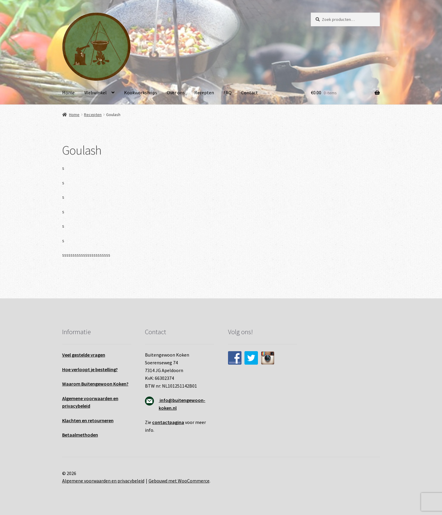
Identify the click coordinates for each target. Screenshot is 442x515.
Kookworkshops (140, 92)
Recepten (204, 92)
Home (68, 92)
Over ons (176, 92)
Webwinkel (95, 92)
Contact (249, 92)
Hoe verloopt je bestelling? (90, 369)
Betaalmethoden (80, 435)
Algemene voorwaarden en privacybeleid (103, 481)
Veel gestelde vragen (83, 355)
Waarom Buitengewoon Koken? (95, 384)
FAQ (228, 92)
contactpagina (168, 422)
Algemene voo (77, 398)
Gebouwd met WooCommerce (179, 481)
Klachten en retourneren (88, 420)
